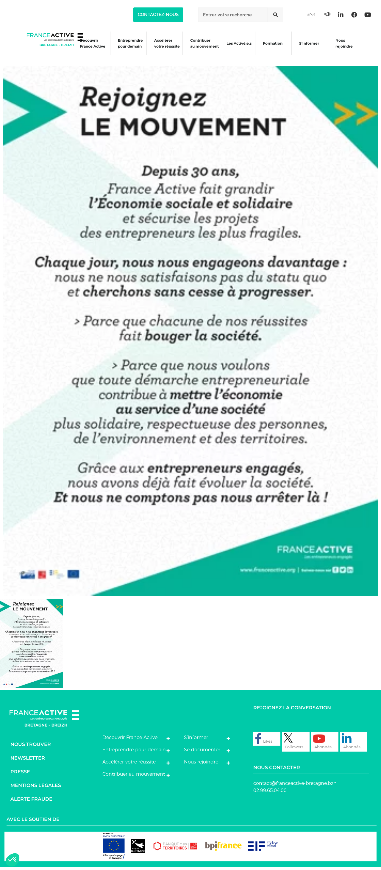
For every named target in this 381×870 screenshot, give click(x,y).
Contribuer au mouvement (201, 48)
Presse (20, 774)
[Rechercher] (275, 14)
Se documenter (202, 752)
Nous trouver (30, 746)
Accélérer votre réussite (162, 48)
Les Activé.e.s (239, 48)
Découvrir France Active (86, 48)
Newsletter (27, 760)
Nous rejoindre (344, 48)
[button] (158, 14)
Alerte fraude (31, 801)
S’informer (309, 49)
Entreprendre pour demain (125, 48)
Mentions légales (35, 788)
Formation (271, 49)
